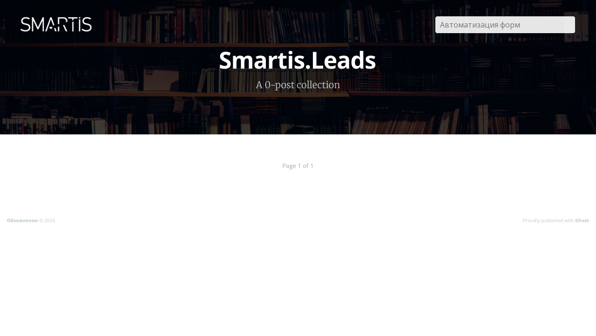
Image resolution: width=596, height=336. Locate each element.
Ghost (582, 220)
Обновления (22, 220)
